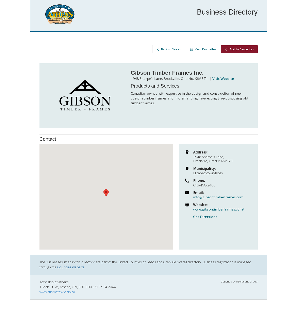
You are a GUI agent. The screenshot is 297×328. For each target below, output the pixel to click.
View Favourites (203, 49)
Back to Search (168, 49)
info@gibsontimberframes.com (218, 197)
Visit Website (223, 78)
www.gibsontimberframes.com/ (218, 209)
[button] (106, 193)
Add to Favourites (239, 49)
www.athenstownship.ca (57, 292)
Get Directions (205, 216)
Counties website (70, 267)
